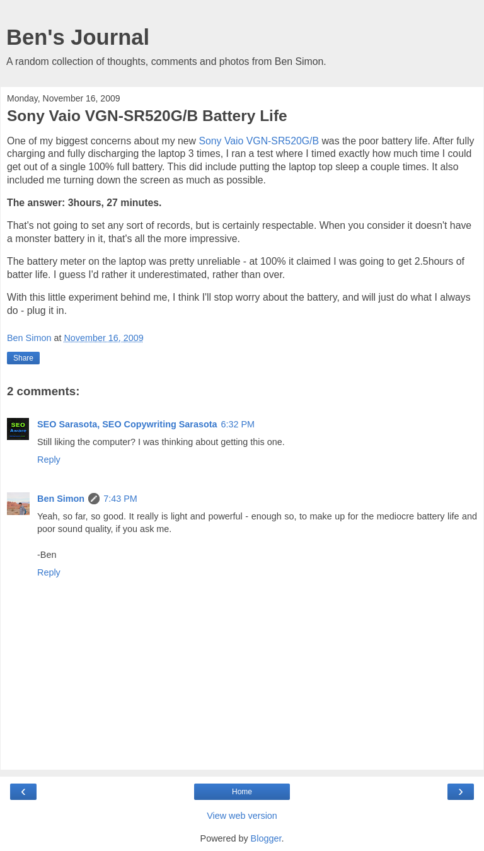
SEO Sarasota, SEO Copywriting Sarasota (127, 424)
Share (23, 358)
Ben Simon (60, 499)
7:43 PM (120, 499)
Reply (48, 459)
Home (242, 791)
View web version (242, 816)
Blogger (266, 838)
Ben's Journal (77, 37)
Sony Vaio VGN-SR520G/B (259, 141)
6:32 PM (238, 424)
